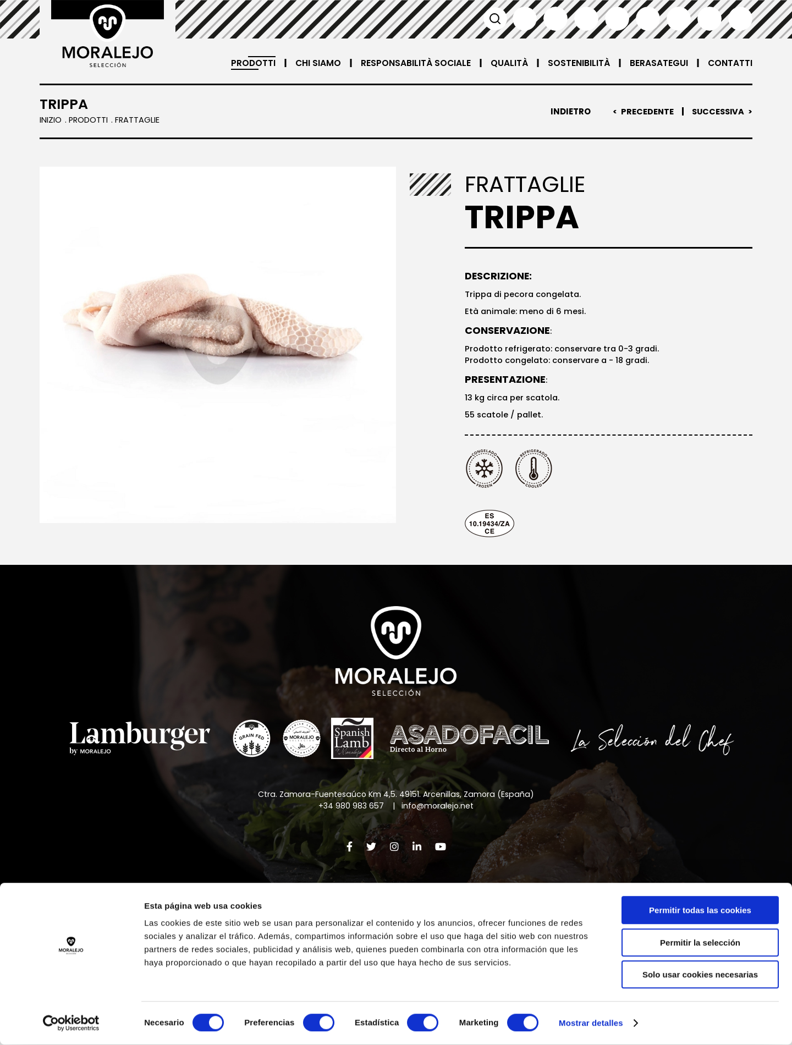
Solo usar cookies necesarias (700, 975)
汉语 (709, 19)
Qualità (508, 63)
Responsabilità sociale (415, 63)
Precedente (644, 111)
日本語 (679, 19)
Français (586, 19)
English (555, 19)
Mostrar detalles (591, 1023)
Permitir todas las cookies (700, 910)
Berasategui (658, 63)
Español (525, 19)
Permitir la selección (700, 943)
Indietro (567, 111)
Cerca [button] (494, 19)
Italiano (617, 19)
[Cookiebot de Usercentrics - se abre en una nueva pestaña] (71, 1023)
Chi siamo (317, 63)
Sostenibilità (578, 63)
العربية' (740, 19)
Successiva (716, 111)
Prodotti (251, 63)
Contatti (729, 63)
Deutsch (648, 19)
